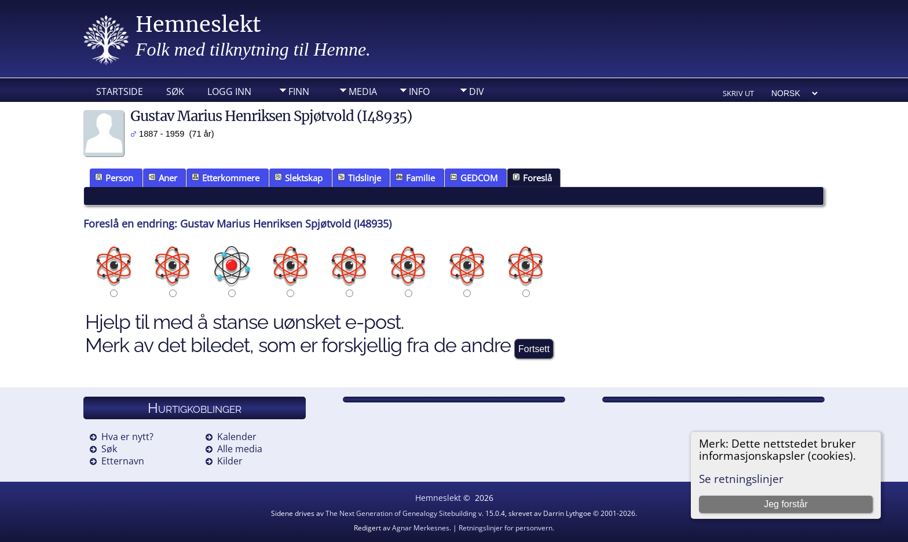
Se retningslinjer (741, 478)
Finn (298, 91)
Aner (162, 178)
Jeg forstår (786, 504)
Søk (175, 91)
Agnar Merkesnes (420, 528)
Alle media (239, 448)
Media (363, 91)
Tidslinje (359, 178)
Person (114, 178)
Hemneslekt (198, 25)
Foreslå (532, 178)
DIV (476, 91)
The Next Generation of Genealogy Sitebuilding (401, 513)
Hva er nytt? (127, 436)
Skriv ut (738, 93)
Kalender (237, 436)
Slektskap (298, 178)
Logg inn (229, 91)
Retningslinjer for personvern (505, 528)
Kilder (230, 461)
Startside (119, 91)
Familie (415, 178)
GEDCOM (473, 178)
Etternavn (122, 461)
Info (419, 91)
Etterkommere (225, 178)
